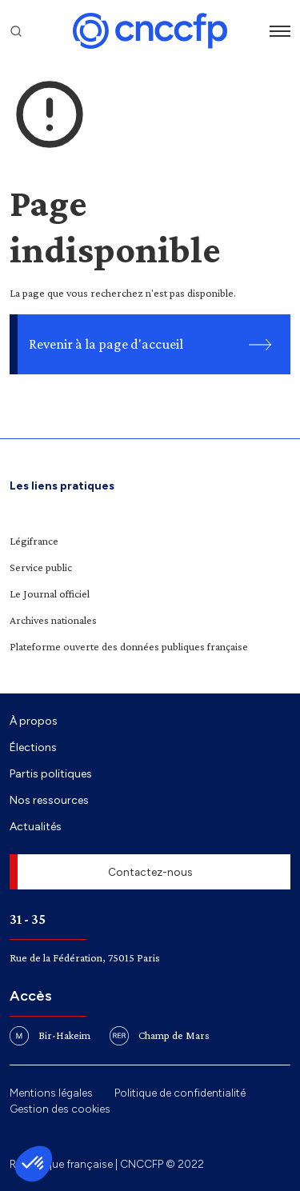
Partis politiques (51, 773)
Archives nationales (53, 619)
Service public (41, 567)
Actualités (36, 826)
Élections (33, 747)
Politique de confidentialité (180, 1092)
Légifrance (34, 540)
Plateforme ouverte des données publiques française (129, 646)
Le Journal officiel (50, 593)
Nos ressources (49, 799)
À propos (34, 720)
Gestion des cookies (60, 1108)
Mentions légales (51, 1092)
